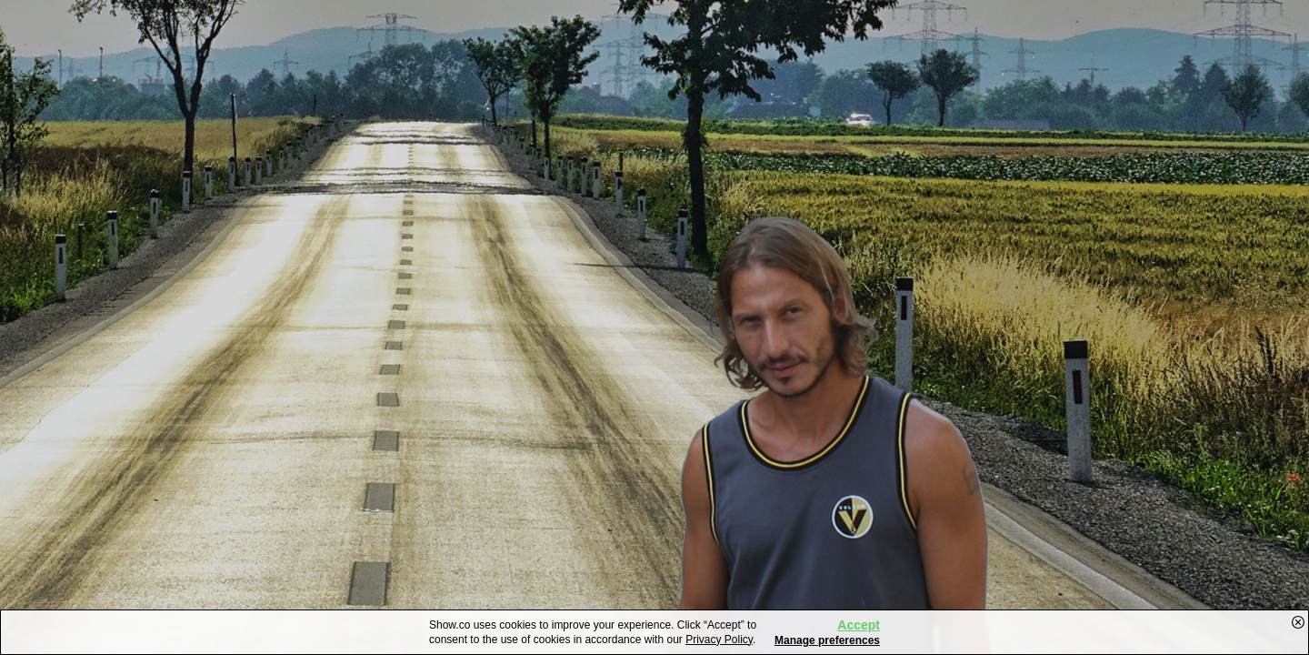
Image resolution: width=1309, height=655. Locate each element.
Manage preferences (827, 640)
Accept (858, 625)
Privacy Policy (719, 639)
